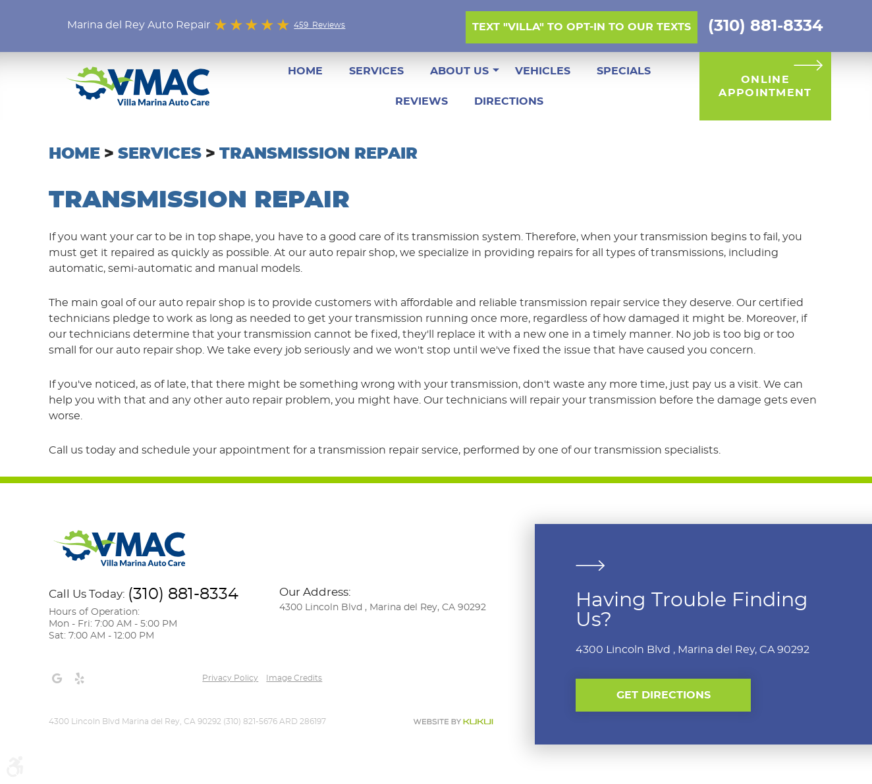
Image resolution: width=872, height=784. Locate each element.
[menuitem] (305, 71)
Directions (508, 101)
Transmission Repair (318, 154)
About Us (459, 71)
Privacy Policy (230, 678)
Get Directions (663, 695)
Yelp (79, 678)
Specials (624, 71)
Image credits (294, 678)
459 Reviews (319, 25)
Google (57, 678)
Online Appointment (765, 86)
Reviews (421, 101)
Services (376, 71)
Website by (453, 722)
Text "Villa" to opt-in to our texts (581, 27)
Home (305, 71)
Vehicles (542, 71)
